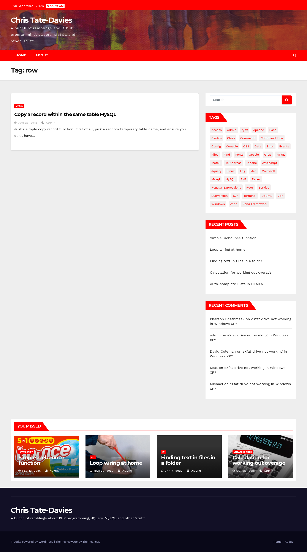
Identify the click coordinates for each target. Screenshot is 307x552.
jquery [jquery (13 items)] (216, 171)
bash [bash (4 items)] (272, 130)
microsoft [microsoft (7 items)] (268, 171)
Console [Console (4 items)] (232, 146)
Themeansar (91, 541)
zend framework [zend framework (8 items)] (255, 204)
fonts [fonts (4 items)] (239, 154)
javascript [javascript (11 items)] (269, 163)
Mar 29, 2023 (103, 470)
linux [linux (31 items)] (231, 171)
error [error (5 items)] (270, 146)
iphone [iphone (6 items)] (252, 163)
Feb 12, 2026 (31, 470)
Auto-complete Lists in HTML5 (236, 284)
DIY (93, 457)
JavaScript (26, 452)
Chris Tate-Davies (41, 20)
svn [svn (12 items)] (235, 195)
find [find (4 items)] (227, 154)
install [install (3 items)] (215, 163)
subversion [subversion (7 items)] (219, 195)
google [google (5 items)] (254, 154)
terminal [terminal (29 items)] (250, 195)
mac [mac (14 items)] (253, 171)
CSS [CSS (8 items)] (246, 146)
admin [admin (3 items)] (231, 130)
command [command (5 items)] (247, 138)
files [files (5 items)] (214, 154)
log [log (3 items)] (242, 171)
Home (21, 55)
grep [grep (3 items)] (267, 154)
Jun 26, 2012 (27, 122)
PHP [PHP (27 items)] (244, 179)
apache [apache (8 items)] (258, 130)
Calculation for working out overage (240, 272)
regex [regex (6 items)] (256, 179)
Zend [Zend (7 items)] (233, 204)
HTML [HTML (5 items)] (281, 154)
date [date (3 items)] (257, 146)
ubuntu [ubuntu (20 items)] (267, 195)
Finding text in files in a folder (236, 261)
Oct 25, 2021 (245, 470)
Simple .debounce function (233, 238)
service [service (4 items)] (263, 187)
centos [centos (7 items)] (216, 138)
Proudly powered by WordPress (32, 541)
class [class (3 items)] (231, 138)
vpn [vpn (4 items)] (280, 195)
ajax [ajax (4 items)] (245, 130)
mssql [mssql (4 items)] (215, 179)
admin (48, 122)
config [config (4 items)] (216, 146)
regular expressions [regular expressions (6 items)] (226, 187)
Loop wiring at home (227, 249)
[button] (294, 55)
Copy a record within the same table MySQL (65, 114)
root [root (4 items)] (249, 187)
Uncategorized (243, 452)
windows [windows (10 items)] (218, 204)
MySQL (19, 106)
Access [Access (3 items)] (216, 130)
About (41, 55)
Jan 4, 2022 (174, 470)
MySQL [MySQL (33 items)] (230, 179)
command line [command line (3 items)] (272, 138)
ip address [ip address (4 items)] (233, 163)
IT (163, 452)
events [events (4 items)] (284, 146)
